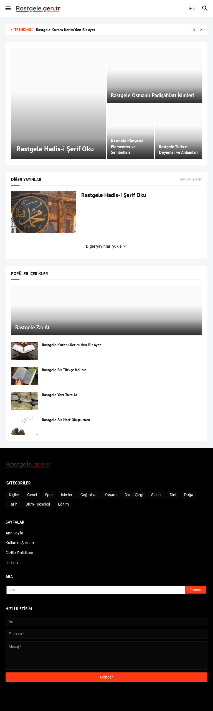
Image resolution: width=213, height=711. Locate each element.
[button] (7, 8)
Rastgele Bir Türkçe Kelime (64, 369)
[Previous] (194, 29)
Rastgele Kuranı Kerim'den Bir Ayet (65, 29)
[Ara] (96, 590)
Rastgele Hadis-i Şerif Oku (113, 195)
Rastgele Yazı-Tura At (59, 394)
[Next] (201, 29)
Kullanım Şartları (20, 543)
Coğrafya (88, 495)
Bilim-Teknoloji (38, 504)
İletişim (12, 563)
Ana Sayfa (14, 533)
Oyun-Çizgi (134, 495)
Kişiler (14, 495)
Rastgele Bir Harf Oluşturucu (66, 419)
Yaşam (110, 495)
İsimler (66, 495)
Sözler (156, 495)
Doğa (188, 495)
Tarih (13, 504)
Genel (32, 495)
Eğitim (63, 504)
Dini (173, 495)
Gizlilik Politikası (19, 553)
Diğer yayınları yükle (104, 246)
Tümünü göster (190, 179)
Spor (49, 495)
